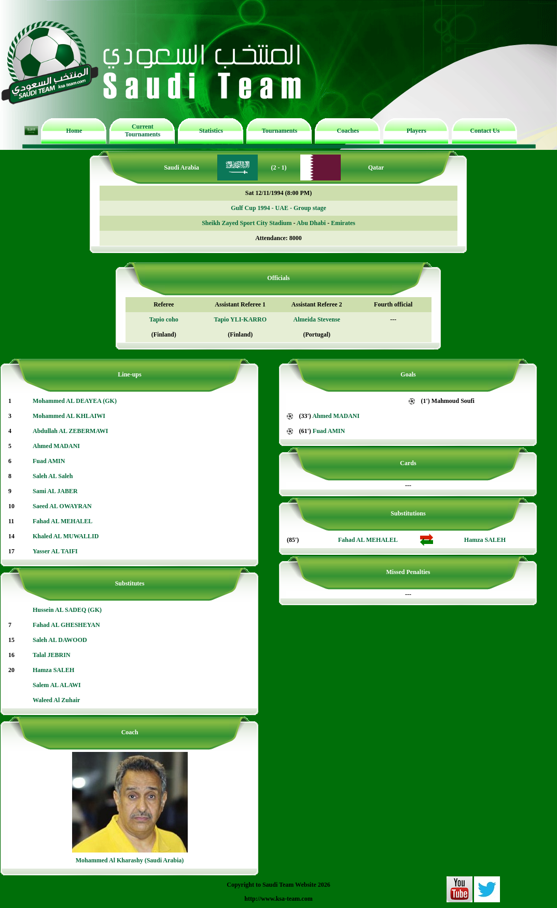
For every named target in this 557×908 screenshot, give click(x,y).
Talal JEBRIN (52, 655)
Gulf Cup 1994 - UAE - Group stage (278, 208)
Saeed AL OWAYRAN (62, 506)
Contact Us (484, 130)
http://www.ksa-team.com (278, 898)
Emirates (343, 223)
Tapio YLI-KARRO (240, 319)
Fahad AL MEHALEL (62, 521)
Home (74, 130)
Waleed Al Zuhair (56, 700)
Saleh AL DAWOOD (60, 640)
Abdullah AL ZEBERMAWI (70, 431)
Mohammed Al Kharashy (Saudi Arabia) (130, 860)
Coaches (348, 130)
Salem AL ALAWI (57, 685)
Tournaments (279, 130)
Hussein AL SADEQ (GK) (67, 609)
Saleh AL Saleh (53, 476)
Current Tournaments (142, 130)
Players (416, 130)
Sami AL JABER (55, 491)
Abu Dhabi (311, 223)
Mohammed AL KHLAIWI (69, 416)
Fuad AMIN (49, 461)
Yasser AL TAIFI (55, 551)
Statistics (211, 130)
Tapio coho (163, 319)
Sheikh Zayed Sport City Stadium (246, 223)
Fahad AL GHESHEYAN (66, 624)
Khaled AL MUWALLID (66, 536)
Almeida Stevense (317, 319)
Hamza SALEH (53, 670)
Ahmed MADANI (56, 446)
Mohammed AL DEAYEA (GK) (75, 400)
